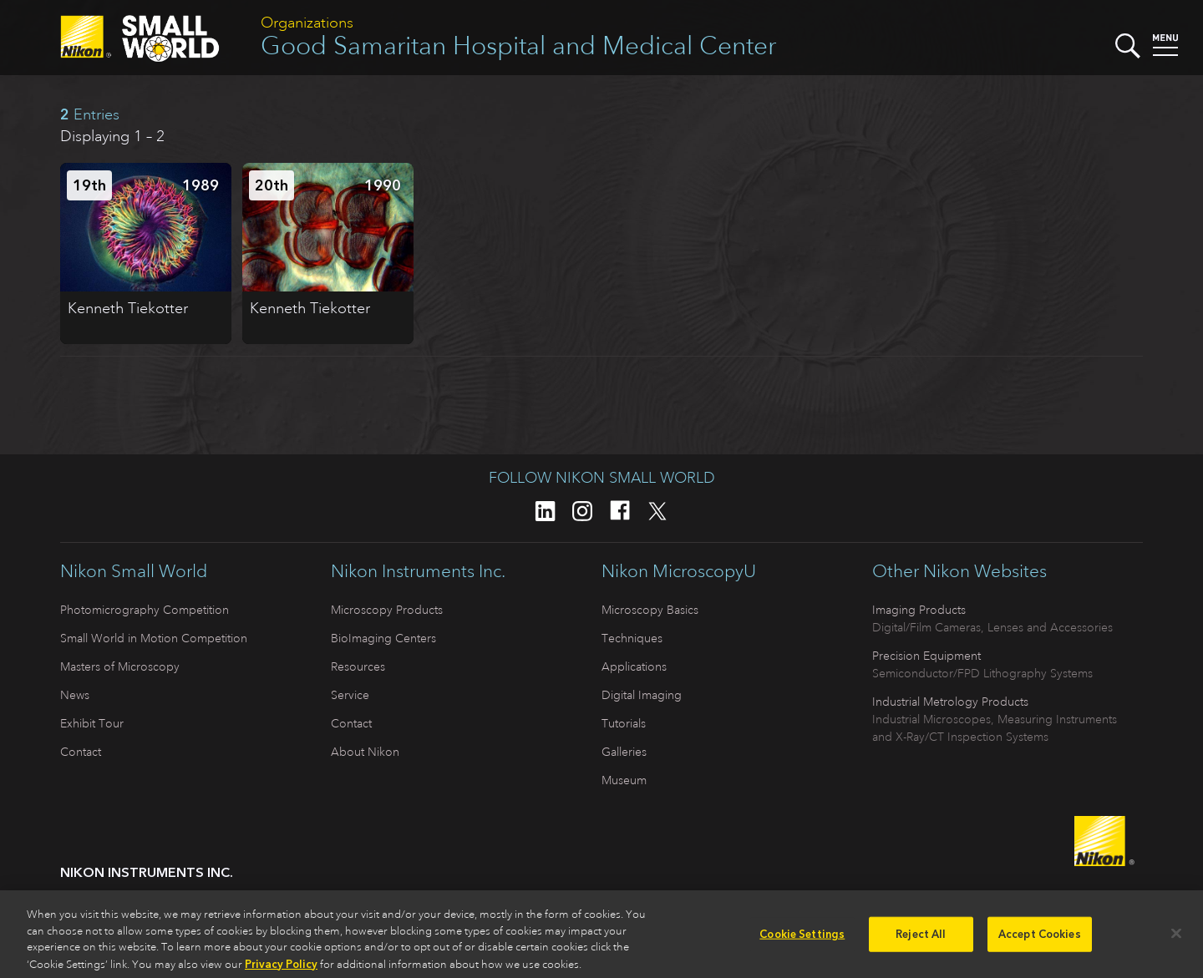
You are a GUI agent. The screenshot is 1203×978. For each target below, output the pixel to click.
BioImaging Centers (383, 638)
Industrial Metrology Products (950, 701)
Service (350, 694)
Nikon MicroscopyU (679, 571)
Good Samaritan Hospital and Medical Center (518, 45)
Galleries (624, 751)
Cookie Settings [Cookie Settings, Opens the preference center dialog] (802, 940)
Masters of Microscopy (120, 666)
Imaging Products (919, 609)
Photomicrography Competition (144, 609)
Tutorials (624, 723)
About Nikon (365, 751)
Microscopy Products (387, 609)
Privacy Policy (281, 969)
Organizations (307, 22)
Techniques (632, 638)
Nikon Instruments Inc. (418, 571)
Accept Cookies (1039, 940)
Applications (634, 666)
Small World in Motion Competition (153, 638)
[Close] (1176, 938)
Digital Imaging (642, 694)
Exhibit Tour (92, 723)
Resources (358, 666)
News (74, 694)
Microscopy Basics (650, 609)
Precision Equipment (926, 655)
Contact (80, 751)
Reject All (921, 940)
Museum (624, 780)
